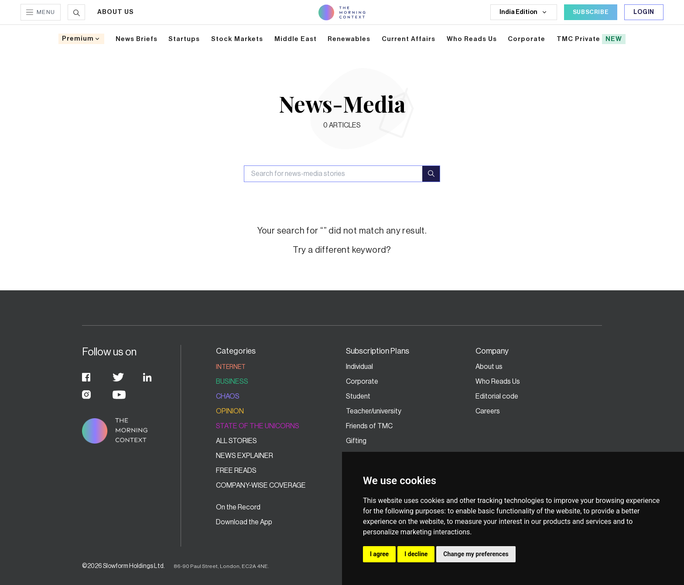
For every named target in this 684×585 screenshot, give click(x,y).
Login (643, 12)
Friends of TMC (369, 426)
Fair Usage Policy (501, 536)
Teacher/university (373, 411)
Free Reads (236, 470)
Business (232, 381)
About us (489, 366)
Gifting (356, 440)
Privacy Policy (367, 536)
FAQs (354, 522)
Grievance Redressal (506, 507)
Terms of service (500, 522)
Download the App (244, 522)
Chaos (227, 396)
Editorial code (496, 396)
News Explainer (244, 455)
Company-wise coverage (261, 485)
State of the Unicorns (257, 426)
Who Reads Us (497, 381)
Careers (487, 411)
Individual (359, 366)
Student (358, 396)
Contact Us (363, 507)
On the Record (238, 507)
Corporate (362, 381)
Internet (231, 367)
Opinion (230, 411)
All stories (236, 440)
